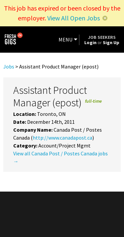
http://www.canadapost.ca (62, 137)
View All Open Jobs (73, 18)
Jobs (8, 66)
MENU (65, 39)
